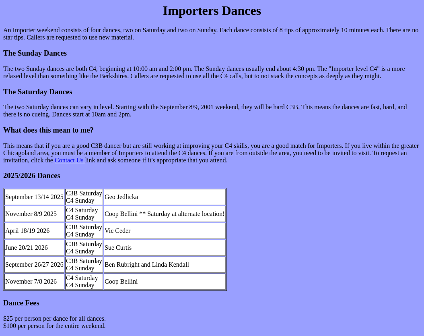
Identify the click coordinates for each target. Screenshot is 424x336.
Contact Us (70, 160)
